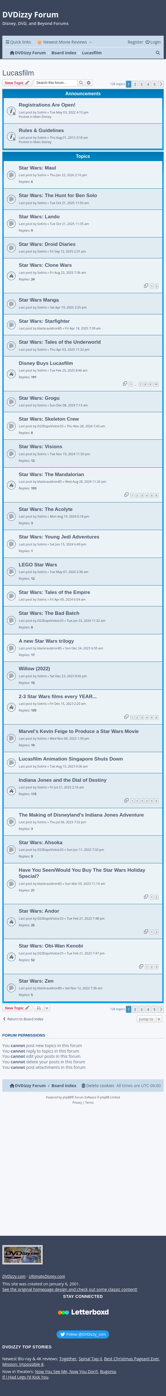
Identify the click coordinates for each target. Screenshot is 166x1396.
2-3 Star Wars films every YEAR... (58, 696)
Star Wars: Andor (39, 911)
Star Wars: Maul (37, 168)
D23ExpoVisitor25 (50, 426)
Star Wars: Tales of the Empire (54, 592)
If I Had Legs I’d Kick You (25, 1377)
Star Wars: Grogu (39, 398)
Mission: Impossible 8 (23, 1364)
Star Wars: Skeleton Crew (49, 419)
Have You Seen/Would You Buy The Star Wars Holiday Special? (82, 873)
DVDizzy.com (13, 1276)
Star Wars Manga (39, 300)
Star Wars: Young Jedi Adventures (59, 537)
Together (68, 1358)
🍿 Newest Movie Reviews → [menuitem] (64, 42)
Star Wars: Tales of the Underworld (60, 342)
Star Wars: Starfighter (44, 321)
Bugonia (108, 1371)
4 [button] (148, 84)
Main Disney (42, 116)
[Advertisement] (82, 1172)
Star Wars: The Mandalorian (51, 474)
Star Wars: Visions (40, 446)
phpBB (67, 1097)
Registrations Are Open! (47, 105)
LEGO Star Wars (38, 565)
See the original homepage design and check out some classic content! (69, 1289)
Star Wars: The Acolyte (46, 509)
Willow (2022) (34, 668)
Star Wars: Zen (36, 981)
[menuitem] (153, 41)
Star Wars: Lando (39, 216)
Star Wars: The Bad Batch (49, 613)
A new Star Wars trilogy (46, 641)
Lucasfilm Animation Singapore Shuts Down (71, 759)
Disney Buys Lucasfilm (46, 363)
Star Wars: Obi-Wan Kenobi (51, 946)
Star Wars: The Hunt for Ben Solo (58, 195)
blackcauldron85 (49, 328)
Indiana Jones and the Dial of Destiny (63, 780)
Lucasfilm (18, 73)
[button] (161, 84)
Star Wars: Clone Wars (45, 265)
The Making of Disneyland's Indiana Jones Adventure (81, 815)
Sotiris (41, 112)
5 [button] (154, 84)
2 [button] (135, 84)
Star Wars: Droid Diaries (47, 244)
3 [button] (142, 84)
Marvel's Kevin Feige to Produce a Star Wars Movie (79, 731)
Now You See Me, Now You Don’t (66, 1371)
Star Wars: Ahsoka (40, 842)
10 (155, 384)
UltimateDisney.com (47, 1276)
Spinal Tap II (90, 1358)
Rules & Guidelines (41, 130)
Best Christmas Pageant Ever (131, 1358)
